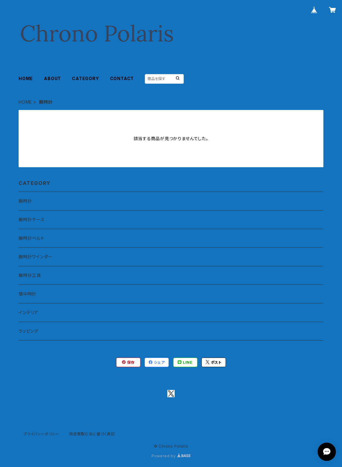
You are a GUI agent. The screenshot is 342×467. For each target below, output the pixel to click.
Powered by (171, 456)
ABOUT (52, 78)
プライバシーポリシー (41, 434)
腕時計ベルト (32, 238)
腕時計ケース (32, 219)
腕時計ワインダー (35, 256)
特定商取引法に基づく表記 (92, 434)
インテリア (28, 312)
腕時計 (25, 200)
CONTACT (122, 78)
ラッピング (28, 331)
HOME (26, 78)
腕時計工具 (30, 275)
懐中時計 (28, 293)
